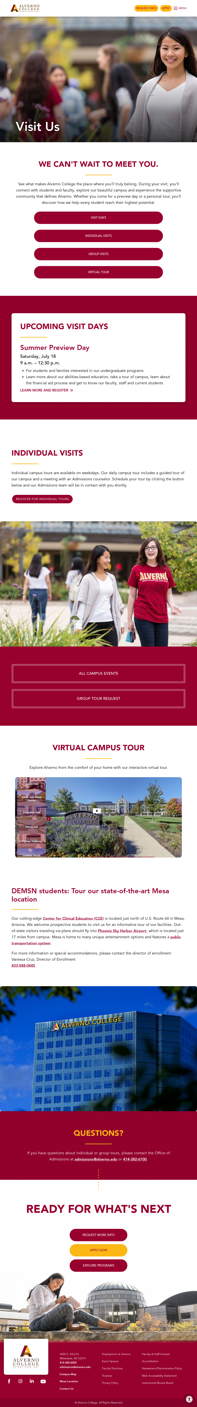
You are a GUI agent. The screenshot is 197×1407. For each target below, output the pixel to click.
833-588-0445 (24, 965)
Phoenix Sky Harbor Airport (131, 930)
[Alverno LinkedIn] (31, 1381)
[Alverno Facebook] (9, 1381)
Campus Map (68, 1374)
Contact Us (66, 1388)
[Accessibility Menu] (189, 1399)
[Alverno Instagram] (20, 1381)
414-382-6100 (135, 1159)
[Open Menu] (180, 8)
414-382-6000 (68, 1362)
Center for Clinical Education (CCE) (74, 918)
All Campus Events (98, 673)
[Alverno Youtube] (43, 1381)
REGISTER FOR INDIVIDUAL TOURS (42, 499)
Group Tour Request (98, 698)
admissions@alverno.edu (95, 1159)
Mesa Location (69, 1381)
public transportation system (55, 943)
